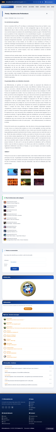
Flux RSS (31, 423)
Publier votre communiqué (35, 421)
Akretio (4, 416)
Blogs (31, 409)
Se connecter (49, 2)
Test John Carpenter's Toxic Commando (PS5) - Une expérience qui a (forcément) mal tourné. (24, 376)
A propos (31, 418)
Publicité (31, 419)
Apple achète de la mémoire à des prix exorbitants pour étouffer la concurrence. (21, 384)
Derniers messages (14, 314)
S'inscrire (28, 308)
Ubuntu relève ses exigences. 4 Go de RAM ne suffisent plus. (17, 372)
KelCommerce (5, 419)
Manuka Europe (6, 423)
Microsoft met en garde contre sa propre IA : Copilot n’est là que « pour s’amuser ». (22, 368)
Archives (13, 363)
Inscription (13, 262)
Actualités (7, 363)
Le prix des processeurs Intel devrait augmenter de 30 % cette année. (19, 380)
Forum (6, 314)
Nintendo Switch (20, 18)
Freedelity (5, 418)
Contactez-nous (33, 416)
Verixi (4, 421)
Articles (31, 404)
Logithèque (32, 407)
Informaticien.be (6, 428)
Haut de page (49, 428)
